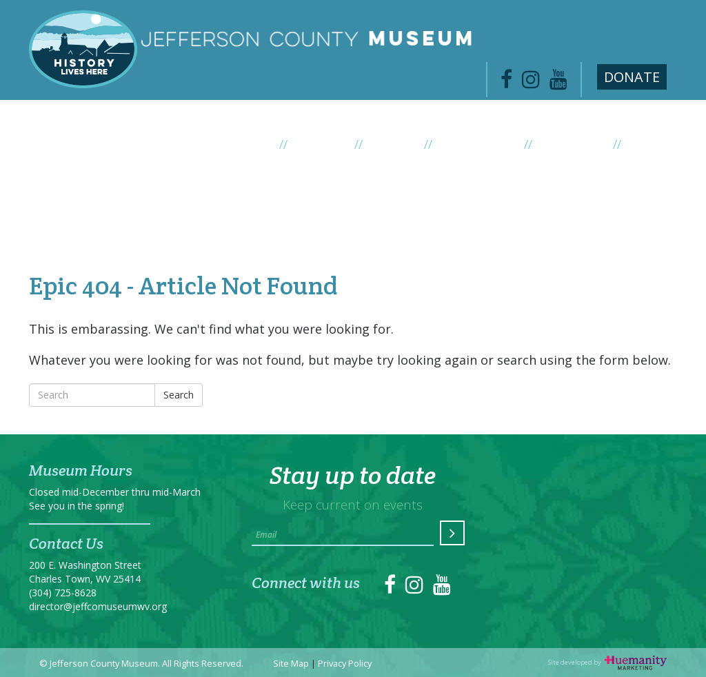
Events (402, 144)
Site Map (291, 663)
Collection (582, 144)
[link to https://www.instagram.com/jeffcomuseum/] (531, 83)
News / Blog (487, 144)
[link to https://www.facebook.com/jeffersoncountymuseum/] (506, 83)
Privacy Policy (345, 663)
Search (178, 394)
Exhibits (330, 144)
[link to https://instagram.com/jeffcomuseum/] (414, 588)
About (259, 144)
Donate (632, 77)
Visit (642, 144)
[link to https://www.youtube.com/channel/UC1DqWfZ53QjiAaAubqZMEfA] (558, 83)
